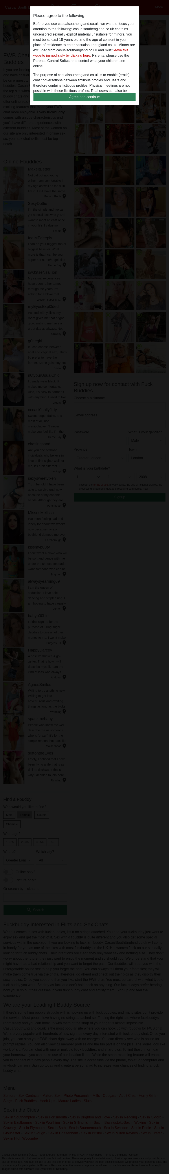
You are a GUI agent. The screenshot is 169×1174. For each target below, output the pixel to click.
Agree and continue (84, 97)
